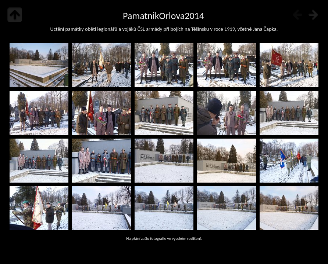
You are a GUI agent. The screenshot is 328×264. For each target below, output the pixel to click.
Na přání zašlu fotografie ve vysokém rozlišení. (164, 238)
